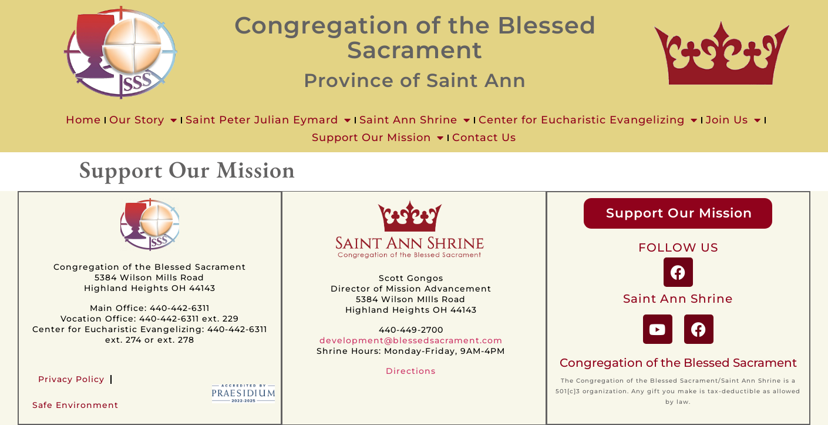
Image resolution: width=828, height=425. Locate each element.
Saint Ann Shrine (414, 120)
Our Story (143, 120)
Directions (411, 371)
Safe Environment (75, 405)
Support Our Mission (378, 137)
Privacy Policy (71, 379)
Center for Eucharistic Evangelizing (588, 120)
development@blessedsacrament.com (411, 340)
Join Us (733, 120)
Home (83, 119)
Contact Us (484, 137)
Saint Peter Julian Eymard (268, 120)
